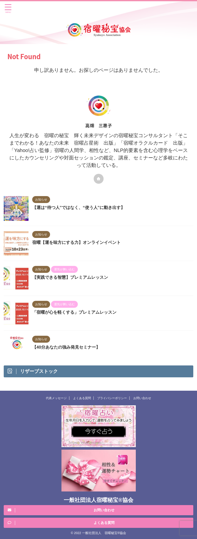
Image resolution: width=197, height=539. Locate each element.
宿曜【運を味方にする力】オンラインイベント (79, 242)
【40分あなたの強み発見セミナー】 (68, 347)
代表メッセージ (56, 398)
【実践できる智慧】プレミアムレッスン (72, 277)
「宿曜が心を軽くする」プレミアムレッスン (76, 312)
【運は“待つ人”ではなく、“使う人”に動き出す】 (81, 207)
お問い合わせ (142, 398)
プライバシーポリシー (112, 398)
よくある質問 (82, 398)
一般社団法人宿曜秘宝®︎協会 (98, 500)
